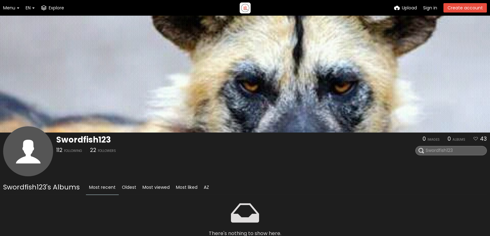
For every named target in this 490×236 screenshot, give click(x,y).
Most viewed (156, 187)
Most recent (102, 187)
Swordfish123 (83, 139)
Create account (465, 8)
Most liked (187, 187)
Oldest (129, 187)
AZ (206, 187)
